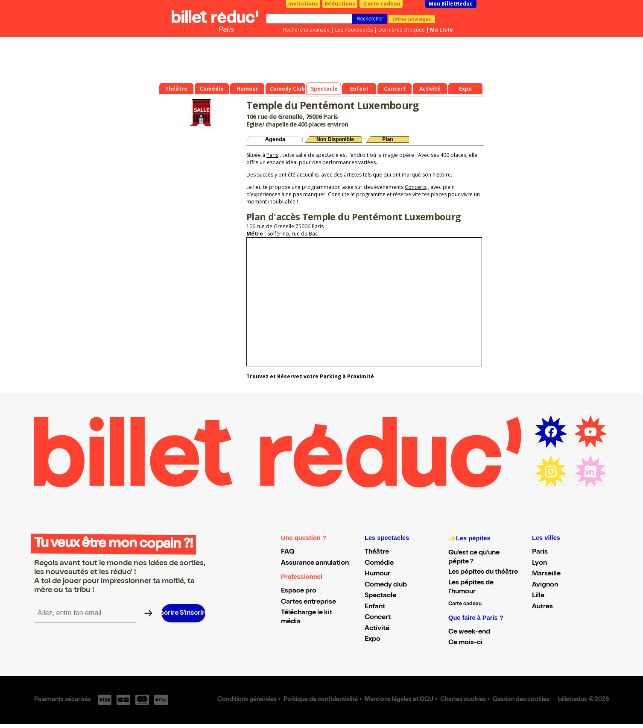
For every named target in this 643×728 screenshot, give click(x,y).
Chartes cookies (463, 700)
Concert (378, 617)
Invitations (303, 3)
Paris (226, 29)
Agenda (275, 139)
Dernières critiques (401, 29)
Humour (377, 574)
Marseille (546, 574)
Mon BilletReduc (451, 3)
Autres (542, 607)
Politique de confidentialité (321, 700)
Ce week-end (469, 632)
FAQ (288, 552)
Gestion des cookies (521, 700)
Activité (377, 628)
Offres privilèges (411, 18)
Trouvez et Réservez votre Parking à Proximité (310, 376)
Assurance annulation (315, 563)
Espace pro (298, 591)
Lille (538, 595)
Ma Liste (441, 29)
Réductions (339, 3)
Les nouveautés (354, 29)
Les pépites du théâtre (483, 572)
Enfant (375, 607)
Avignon (545, 585)
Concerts (416, 187)
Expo (372, 639)
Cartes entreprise (308, 602)
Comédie (379, 563)
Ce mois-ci (465, 643)
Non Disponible (335, 139)
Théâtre (377, 552)
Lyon (539, 563)
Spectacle (380, 595)
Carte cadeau (382, 3)
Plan (387, 139)
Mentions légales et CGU (399, 700)
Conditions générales (247, 700)
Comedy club (386, 585)
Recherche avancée (306, 29)
